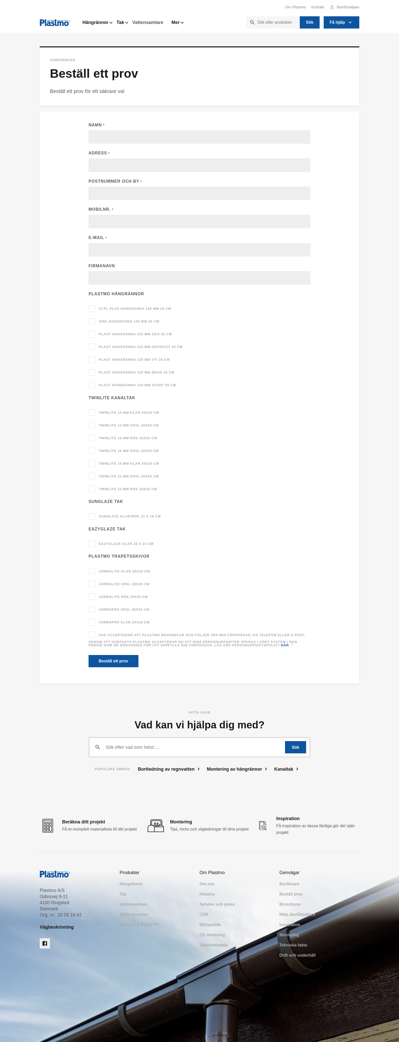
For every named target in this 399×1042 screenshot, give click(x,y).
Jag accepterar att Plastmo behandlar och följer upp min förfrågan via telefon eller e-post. (202, 635)
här (285, 645)
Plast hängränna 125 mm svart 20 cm (137, 385)
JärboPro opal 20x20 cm (124, 609)
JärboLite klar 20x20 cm (124, 571)
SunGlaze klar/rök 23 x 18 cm (130, 516)
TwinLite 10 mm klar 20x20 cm (129, 413)
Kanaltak (286, 769)
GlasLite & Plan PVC (139, 925)
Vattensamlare (147, 22)
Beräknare (289, 884)
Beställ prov (291, 894)
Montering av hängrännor (237, 769)
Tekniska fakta (293, 945)
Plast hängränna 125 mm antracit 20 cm (141, 347)
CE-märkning (212, 935)
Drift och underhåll (297, 955)
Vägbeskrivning (57, 927)
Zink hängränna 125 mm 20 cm (129, 321)
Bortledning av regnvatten (169, 769)
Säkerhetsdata (213, 945)
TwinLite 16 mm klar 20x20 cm (129, 463)
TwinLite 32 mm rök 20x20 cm (128, 489)
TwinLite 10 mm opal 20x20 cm (129, 425)
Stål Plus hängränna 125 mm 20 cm (135, 309)
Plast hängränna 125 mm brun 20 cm (137, 372)
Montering (289, 935)
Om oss (207, 884)
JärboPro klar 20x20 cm (124, 622)
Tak (122, 24)
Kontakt (317, 7)
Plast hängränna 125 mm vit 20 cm (134, 360)
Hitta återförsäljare (297, 914)
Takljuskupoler (134, 914)
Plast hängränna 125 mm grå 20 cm (135, 334)
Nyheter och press (217, 904)
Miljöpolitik (210, 925)
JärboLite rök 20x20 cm (123, 597)
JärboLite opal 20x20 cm (124, 584)
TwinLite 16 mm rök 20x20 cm (128, 438)
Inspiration (289, 925)
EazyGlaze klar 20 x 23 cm (126, 544)
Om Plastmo (295, 7)
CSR (204, 914)
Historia (207, 894)
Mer (178, 24)
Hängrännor (97, 24)
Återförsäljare (343, 7)
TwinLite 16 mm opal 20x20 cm (129, 451)
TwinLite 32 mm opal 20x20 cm (129, 476)
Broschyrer (290, 904)
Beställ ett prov (113, 661)
